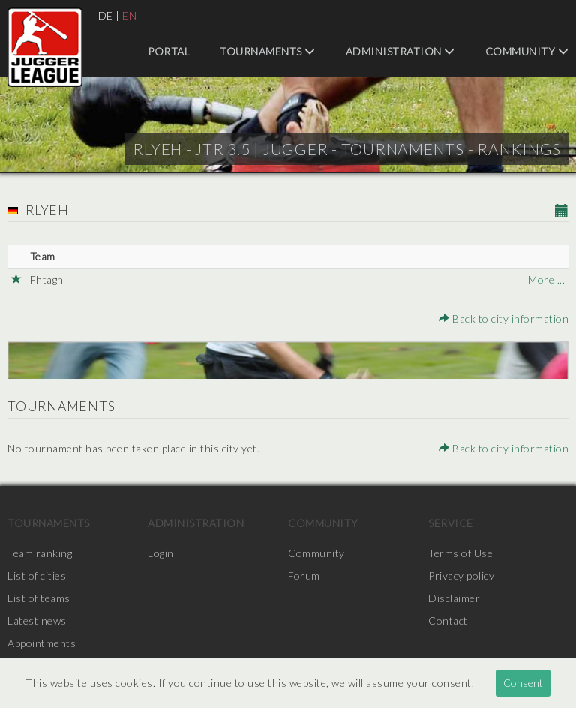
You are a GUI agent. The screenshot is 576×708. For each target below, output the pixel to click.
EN (129, 15)
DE (105, 15)
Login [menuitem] (161, 553)
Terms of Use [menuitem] (460, 553)
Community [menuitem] (527, 51)
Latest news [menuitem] (37, 620)
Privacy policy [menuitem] (461, 575)
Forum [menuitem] (304, 575)
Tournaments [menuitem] (268, 51)
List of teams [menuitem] (39, 598)
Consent (523, 682)
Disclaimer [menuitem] (454, 598)
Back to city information (503, 318)
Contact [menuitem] (448, 620)
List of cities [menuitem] (37, 575)
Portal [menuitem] (169, 51)
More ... (546, 279)
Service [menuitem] (450, 523)
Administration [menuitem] (400, 51)
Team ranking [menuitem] (40, 553)
